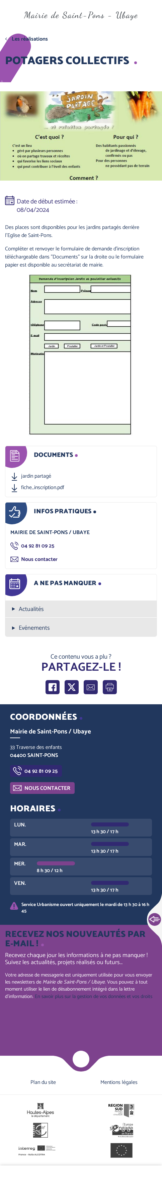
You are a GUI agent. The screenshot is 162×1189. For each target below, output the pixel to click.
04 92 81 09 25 (37, 546)
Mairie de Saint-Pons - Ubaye (81, 15)
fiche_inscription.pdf (42, 488)
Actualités (31, 609)
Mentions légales (119, 1082)
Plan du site (43, 1082)
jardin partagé (36, 476)
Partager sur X (72, 687)
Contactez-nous (135, 1177)
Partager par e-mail (91, 687)
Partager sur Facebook (53, 687)
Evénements (34, 628)
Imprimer (110, 687)
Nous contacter (39, 559)
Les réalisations (30, 39)
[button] (81, 355)
